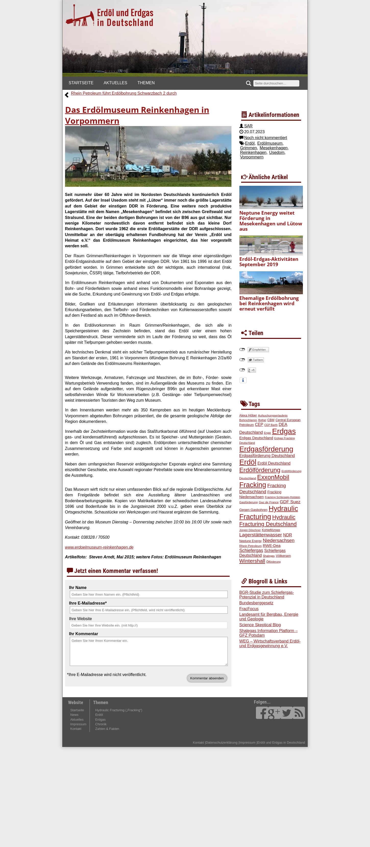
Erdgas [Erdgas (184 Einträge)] (284, 431)
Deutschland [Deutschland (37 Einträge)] (251, 432)
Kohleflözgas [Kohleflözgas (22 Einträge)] (271, 530)
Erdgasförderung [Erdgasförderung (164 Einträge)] (266, 449)
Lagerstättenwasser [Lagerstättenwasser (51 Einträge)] (260, 534)
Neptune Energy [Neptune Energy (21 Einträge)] (250, 541)
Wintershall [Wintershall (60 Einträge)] (252, 561)
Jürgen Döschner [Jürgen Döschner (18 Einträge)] (250, 530)
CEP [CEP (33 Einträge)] (259, 424)
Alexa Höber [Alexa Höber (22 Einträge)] (248, 415)
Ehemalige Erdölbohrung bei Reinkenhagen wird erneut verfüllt (269, 303)
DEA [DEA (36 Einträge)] (283, 424)
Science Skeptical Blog (260, 625)
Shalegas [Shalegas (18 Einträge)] (269, 555)
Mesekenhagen (274, 148)
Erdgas (100, 719)
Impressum (78, 724)
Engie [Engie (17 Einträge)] (267, 432)
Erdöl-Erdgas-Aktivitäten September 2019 (268, 261)
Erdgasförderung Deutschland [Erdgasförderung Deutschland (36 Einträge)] (267, 455)
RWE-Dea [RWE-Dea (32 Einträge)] (271, 545)
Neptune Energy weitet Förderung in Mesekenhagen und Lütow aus (270, 220)
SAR (248, 126)
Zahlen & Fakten (107, 729)
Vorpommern (252, 157)
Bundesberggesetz (256, 603)
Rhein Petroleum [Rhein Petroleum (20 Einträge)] (250, 545)
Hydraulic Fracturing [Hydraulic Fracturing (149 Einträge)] (268, 513)
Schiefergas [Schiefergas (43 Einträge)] (251, 550)
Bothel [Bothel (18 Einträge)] (262, 420)
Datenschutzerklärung (221, 742)
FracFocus (249, 609)
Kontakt (75, 729)
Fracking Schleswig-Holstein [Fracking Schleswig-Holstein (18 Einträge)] (282, 497)
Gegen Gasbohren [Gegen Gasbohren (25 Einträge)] (253, 510)
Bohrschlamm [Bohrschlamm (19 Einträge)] (248, 420)
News (74, 715)
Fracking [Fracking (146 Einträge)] (252, 485)
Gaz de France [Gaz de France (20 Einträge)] (269, 502)
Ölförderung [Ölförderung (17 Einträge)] (273, 561)
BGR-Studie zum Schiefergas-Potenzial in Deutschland (266, 594)
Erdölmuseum (269, 143)
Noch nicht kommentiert (265, 138)
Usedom (277, 152)
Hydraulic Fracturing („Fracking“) (118, 710)
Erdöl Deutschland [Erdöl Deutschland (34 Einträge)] (273, 463)
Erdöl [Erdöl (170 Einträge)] (247, 462)
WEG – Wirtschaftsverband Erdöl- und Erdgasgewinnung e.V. (270, 643)
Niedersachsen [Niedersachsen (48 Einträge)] (278, 540)
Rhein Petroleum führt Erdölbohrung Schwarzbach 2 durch (124, 93)
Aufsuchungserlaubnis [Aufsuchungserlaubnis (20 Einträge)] (273, 415)
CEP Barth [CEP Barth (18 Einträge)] (271, 424)
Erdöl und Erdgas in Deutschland (281, 742)
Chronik (100, 724)
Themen (146, 83)
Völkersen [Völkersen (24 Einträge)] (283, 556)
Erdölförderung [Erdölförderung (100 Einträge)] (259, 470)
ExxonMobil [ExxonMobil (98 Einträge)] (273, 477)
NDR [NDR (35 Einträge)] (287, 535)
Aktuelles (115, 83)
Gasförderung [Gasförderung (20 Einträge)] (248, 502)
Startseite (81, 83)
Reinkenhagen (253, 152)
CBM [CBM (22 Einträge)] (271, 420)
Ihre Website (80, 619)
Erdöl (249, 143)
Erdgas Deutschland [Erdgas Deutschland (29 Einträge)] (256, 438)
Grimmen (248, 148)
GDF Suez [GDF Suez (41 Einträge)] (290, 501)
